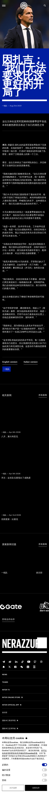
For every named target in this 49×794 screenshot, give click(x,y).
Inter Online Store (11, 697)
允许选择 (13, 788)
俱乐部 (4, 713)
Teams (5, 682)
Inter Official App (10, 705)
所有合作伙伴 (8, 619)
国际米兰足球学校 (9, 729)
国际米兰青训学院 (9, 721)
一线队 (6, 369)
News (4, 675)
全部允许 (36, 788)
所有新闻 (43, 395)
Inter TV (6, 690)
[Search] (45, 5)
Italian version (31, 362)
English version (9, 362)
